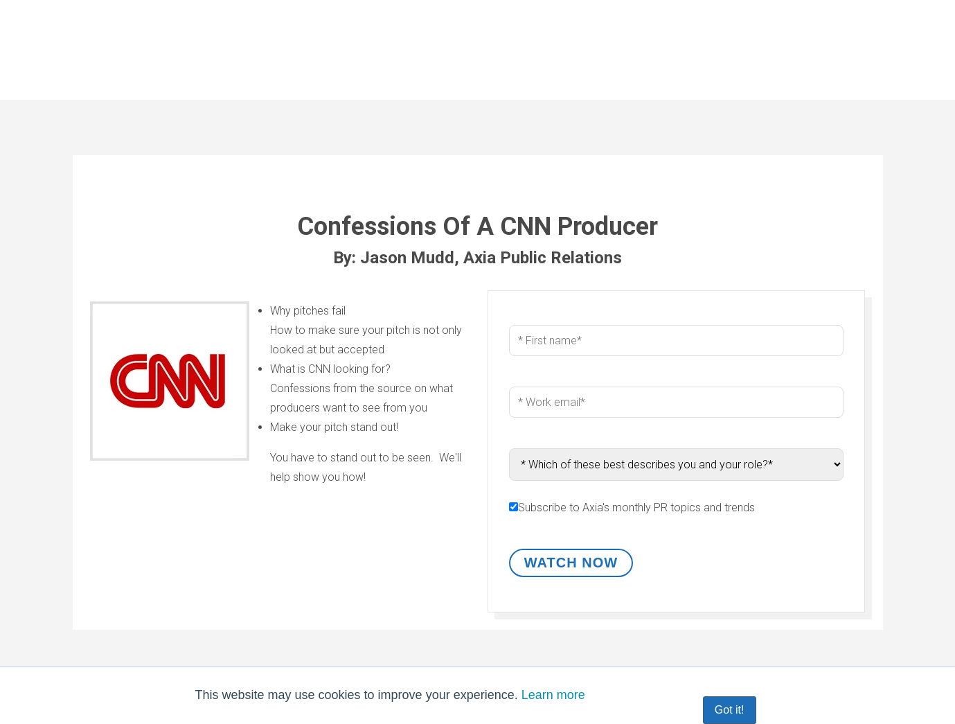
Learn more (553, 695)
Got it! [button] (729, 710)
